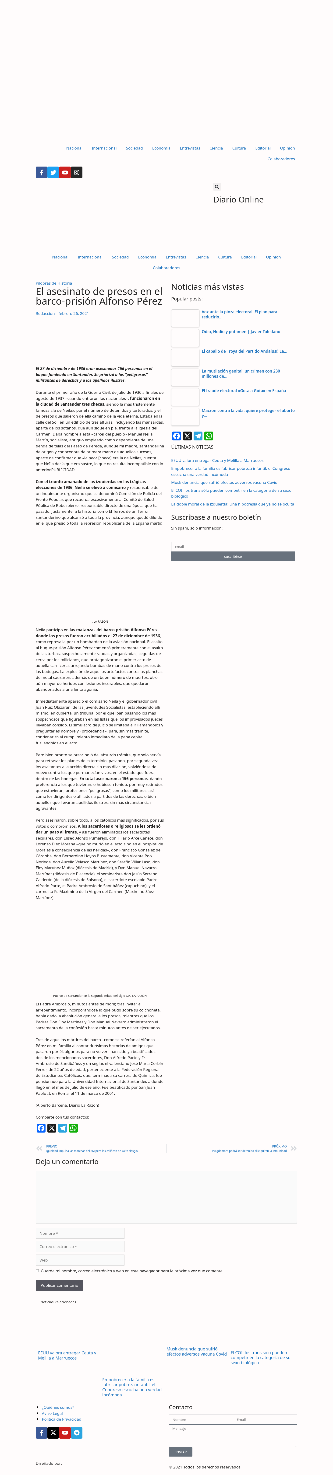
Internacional (104, 148)
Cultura (239, 148)
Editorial (263, 148)
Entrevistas (190, 148)
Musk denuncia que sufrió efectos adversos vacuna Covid (224, 482)
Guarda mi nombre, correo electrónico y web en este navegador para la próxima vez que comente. (132, 1270)
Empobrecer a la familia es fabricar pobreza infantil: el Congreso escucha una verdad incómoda (132, 1387)
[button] (217, 187)
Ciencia (216, 148)
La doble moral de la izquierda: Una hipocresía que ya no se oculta (232, 504)
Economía (161, 148)
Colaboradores (281, 158)
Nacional (74, 148)
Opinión (287, 148)
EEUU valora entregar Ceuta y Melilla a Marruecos (217, 460)
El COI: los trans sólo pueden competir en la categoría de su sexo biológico (260, 1357)
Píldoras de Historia (54, 283)
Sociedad (134, 148)
